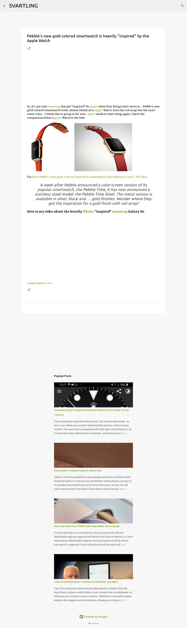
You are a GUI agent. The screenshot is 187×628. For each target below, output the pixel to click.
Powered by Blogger (93, 616)
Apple (94, 106)
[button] (29, 48)
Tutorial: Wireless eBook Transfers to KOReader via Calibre (86, 582)
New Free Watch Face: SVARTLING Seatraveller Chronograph (87, 526)
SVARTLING (23, 6)
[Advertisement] (93, 79)
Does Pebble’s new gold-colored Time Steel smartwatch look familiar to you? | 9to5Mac (89, 176)
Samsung (54, 106)
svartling (94, 623)
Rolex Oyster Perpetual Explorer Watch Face (78, 470)
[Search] (182, 6)
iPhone (88, 211)
